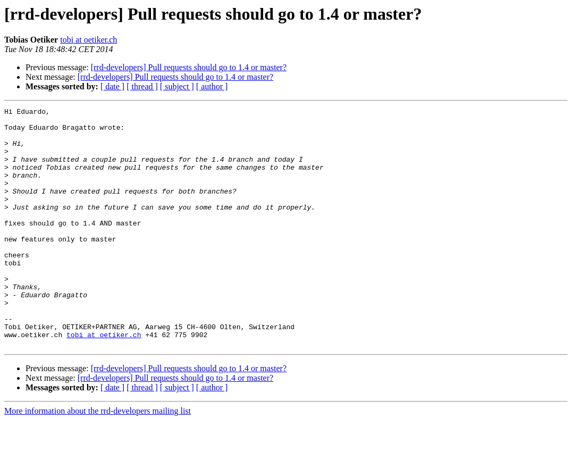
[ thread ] (142, 86)
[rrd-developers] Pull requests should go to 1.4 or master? (189, 67)
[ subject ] (177, 86)
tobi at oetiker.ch (88, 39)
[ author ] (212, 86)
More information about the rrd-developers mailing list (97, 458)
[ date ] (112, 86)
